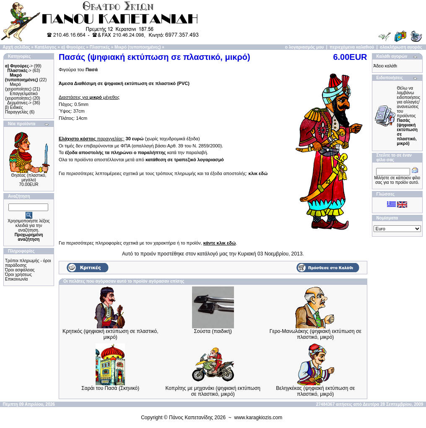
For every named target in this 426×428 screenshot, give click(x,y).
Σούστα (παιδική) (213, 331)
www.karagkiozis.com (258, 417)
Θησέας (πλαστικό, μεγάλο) (29, 177)
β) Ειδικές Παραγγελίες (16, 109)
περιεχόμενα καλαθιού (352, 47)
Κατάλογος (46, 47)
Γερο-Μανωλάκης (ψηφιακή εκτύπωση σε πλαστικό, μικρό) (315, 334)
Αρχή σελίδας (16, 47)
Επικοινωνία (16, 279)
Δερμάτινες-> (19, 103)
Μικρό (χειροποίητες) (18, 86)
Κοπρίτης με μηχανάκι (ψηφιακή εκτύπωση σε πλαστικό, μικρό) (213, 391)
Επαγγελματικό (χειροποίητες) (21, 96)
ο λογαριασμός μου (304, 47)
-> (19, 66)
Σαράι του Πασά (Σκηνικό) (110, 388)
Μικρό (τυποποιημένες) (137, 47)
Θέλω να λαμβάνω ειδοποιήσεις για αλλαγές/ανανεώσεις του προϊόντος (408, 116)
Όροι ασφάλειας (20, 270)
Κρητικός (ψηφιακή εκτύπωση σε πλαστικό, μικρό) (110, 334)
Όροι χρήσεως (18, 274)
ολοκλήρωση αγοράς (401, 47)
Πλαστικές (100, 47)
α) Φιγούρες (73, 47)
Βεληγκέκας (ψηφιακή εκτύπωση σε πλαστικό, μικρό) (315, 391)
